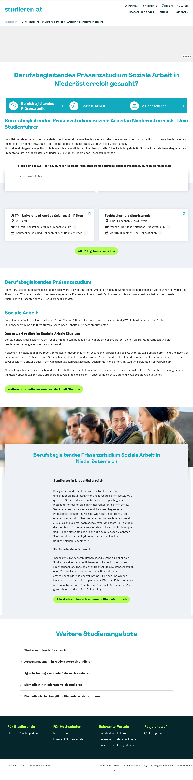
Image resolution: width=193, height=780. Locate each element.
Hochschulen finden (141, 12)
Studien (164, 12)
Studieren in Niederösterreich (45, 650)
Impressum (105, 765)
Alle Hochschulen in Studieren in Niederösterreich (91, 599)
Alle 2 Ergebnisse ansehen (96, 251)
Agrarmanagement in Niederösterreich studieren (58, 661)
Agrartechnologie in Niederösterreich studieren (57, 673)
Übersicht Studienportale (23, 733)
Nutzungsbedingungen (162, 765)
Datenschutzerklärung (135, 765)
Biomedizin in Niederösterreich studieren (53, 685)
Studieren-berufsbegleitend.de (117, 745)
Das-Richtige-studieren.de (115, 733)
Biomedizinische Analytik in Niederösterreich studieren (63, 696)
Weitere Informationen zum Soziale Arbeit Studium (44, 389)
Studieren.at (11, 21)
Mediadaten (60, 733)
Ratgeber (180, 12)
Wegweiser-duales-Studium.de (118, 739)
